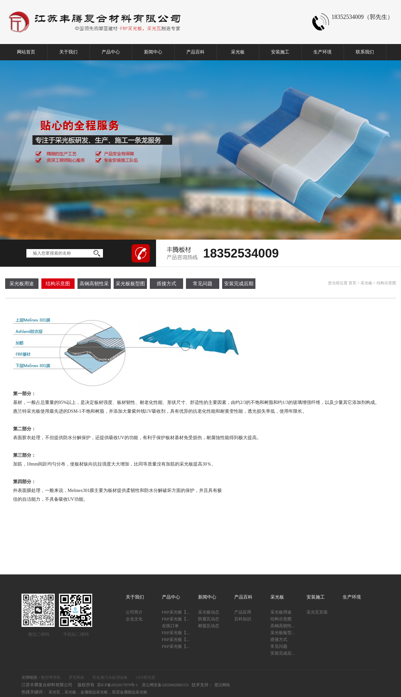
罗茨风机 (76, 677)
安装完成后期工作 (238, 285)
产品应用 (242, 612)
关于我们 (68, 52)
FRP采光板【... (176, 612)
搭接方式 (166, 283)
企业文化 (134, 618)
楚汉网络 (222, 685)
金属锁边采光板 (94, 692)
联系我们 (365, 52)
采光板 (238, 52)
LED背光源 (145, 677)
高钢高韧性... (282, 625)
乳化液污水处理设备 (110, 677)
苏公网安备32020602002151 (165, 685)
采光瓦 (54, 692)
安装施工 (280, 52)
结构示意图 (58, 283)
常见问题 (202, 283)
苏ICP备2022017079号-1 (117, 685)
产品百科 (195, 52)
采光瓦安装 (317, 612)
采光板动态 (208, 612)
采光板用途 (21, 283)
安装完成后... (282, 653)
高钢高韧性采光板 (94, 285)
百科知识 (242, 618)
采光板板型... (282, 632)
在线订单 (170, 625)
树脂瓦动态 (208, 625)
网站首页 (26, 52)
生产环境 (322, 52)
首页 (352, 283)
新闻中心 (153, 52)
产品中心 (111, 52)
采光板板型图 (130, 283)
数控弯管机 (51, 677)
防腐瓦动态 (208, 618)
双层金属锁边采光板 (129, 692)
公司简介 (134, 612)
